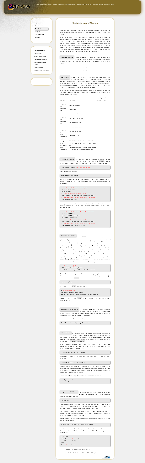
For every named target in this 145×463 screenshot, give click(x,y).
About (36, 26)
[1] (91, 140)
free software (90, 32)
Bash (92, 161)
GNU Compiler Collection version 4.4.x (79, 140)
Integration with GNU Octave (41, 70)
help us (94, 246)
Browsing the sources (39, 50)
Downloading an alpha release (40, 63)
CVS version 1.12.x (74, 135)
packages (87, 43)
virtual (65, 49)
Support (37, 32)
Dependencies (37, 53)
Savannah (90, 30)
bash (63, 167)
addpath (81, 415)
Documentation (39, 34)
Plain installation (38, 67)
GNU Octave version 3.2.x (76, 105)
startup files (67, 431)
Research (37, 37)
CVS (88, 57)
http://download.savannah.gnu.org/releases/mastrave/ (76, 323)
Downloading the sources (40, 59)
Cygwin (69, 51)
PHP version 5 (73, 143)
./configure (64, 352)
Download (38, 29)
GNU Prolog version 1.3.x (76, 147)
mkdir (63, 190)
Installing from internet (40, 56)
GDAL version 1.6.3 (74, 109)
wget (63, 195)
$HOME (70, 214)
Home (36, 23)
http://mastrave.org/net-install (69, 175)
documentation (91, 254)
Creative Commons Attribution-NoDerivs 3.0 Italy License (85, 452)
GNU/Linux (68, 39)
